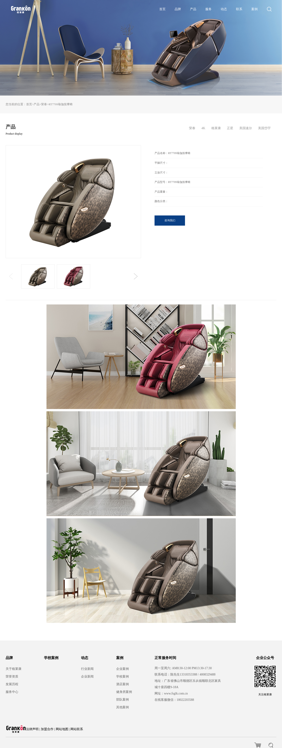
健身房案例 (124, 692)
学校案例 (51, 658)
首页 (162, 9)
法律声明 (32, 729)
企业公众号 (265, 658)
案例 (254, 9)
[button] (136, 276)
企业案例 (122, 669)
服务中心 (12, 692)
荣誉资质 (12, 676)
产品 (193, 9)
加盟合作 (47, 729)
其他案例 (122, 707)
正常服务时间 (165, 658)
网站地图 (62, 729)
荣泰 (44, 104)
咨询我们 (169, 220)
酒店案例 (122, 684)
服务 (208, 9)
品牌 (178, 9)
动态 (224, 9)
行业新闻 (87, 669)
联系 (239, 9)
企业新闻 (87, 676)
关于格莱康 (13, 669)
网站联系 (76, 729)
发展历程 (12, 684)
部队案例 (122, 699)
